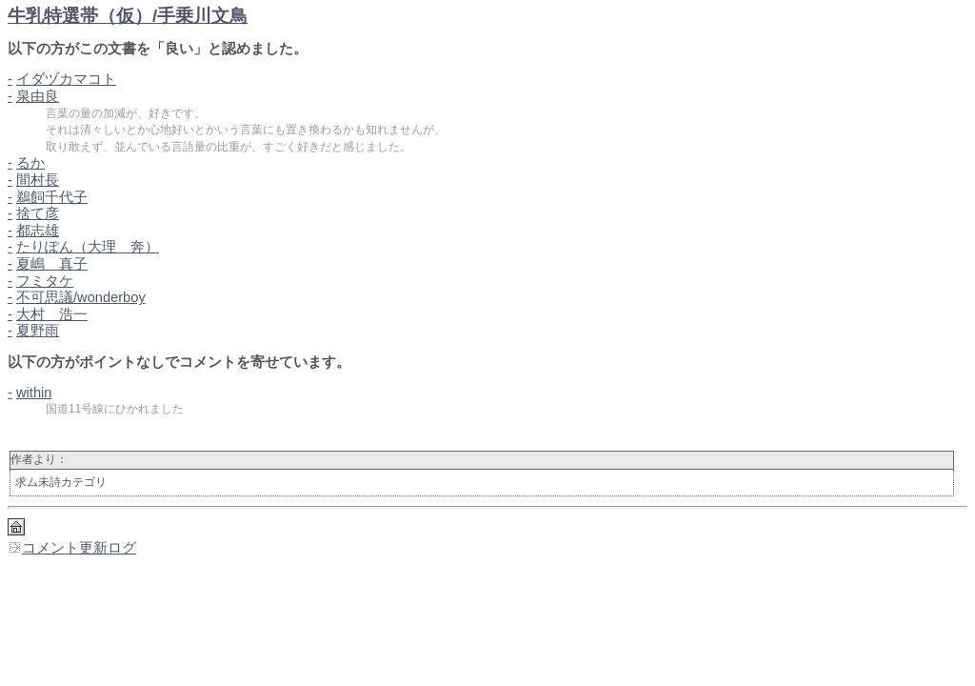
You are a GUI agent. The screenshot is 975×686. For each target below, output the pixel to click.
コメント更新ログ (72, 547)
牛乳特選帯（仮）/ (128, 16)
